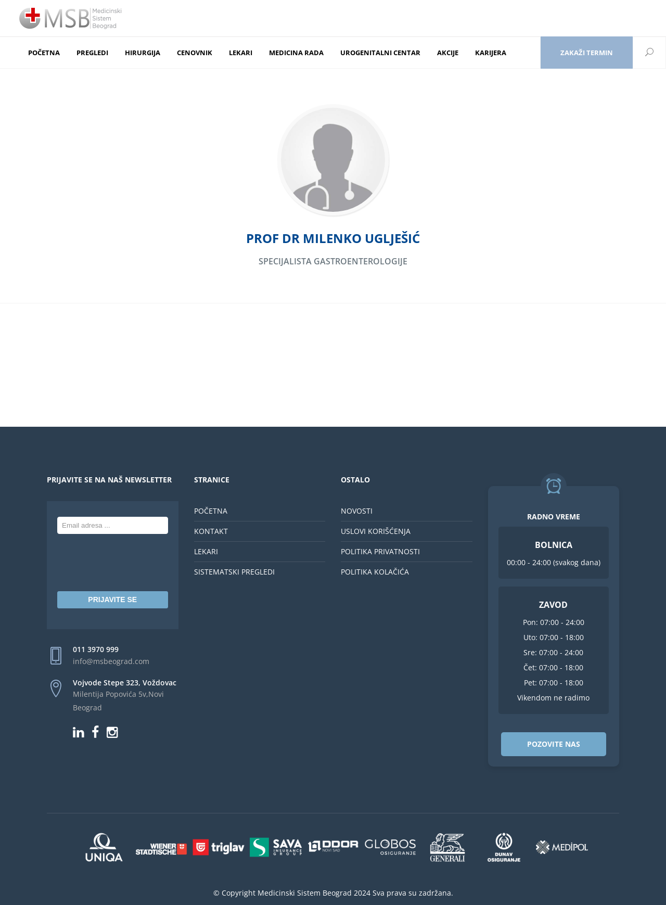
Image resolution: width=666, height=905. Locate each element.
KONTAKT (211, 531)
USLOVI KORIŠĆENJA (376, 531)
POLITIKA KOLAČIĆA (375, 572)
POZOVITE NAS (553, 744)
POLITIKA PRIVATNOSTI (380, 551)
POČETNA (210, 511)
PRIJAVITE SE (112, 599)
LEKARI (206, 551)
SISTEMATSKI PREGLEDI (234, 572)
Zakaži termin (586, 52)
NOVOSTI (357, 511)
